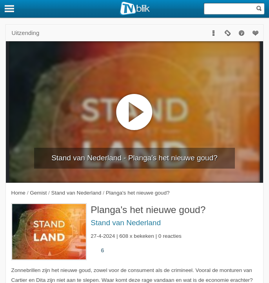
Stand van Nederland (126, 223)
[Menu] (10, 9)
